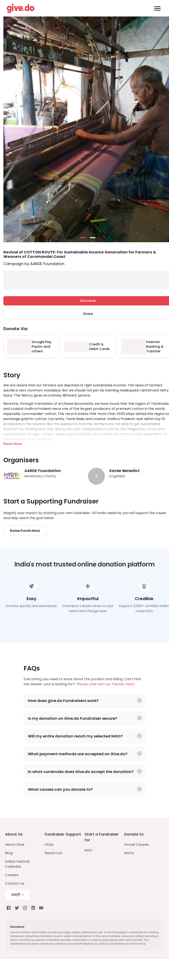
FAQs (49, 844)
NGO (88, 850)
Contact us (14, 883)
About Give (14, 844)
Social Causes (136, 844)
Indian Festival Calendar (17, 864)
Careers (12, 875)
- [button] (83, 238)
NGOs (129, 853)
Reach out (53, 853)
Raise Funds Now (25, 531)
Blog (9, 853)
